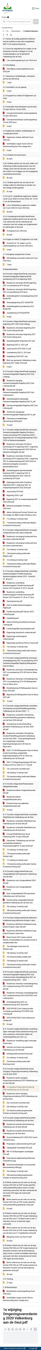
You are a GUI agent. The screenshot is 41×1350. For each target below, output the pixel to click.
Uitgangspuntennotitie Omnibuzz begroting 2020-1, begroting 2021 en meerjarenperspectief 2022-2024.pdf (17, 485)
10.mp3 (7, 425)
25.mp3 (7, 1241)
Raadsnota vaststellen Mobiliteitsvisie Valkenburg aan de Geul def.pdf (19, 822)
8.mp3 (7, 317)
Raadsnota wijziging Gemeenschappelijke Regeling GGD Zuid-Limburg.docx (18, 392)
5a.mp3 (7, 159)
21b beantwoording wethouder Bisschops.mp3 (16, 1062)
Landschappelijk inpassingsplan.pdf (19, 629)
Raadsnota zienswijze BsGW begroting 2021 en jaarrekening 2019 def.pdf (19, 284)
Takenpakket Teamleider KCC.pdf (17, 1148)
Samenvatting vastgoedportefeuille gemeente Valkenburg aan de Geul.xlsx (18, 901)
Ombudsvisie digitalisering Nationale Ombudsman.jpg (19, 1159)
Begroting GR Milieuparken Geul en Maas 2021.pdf (20, 696)
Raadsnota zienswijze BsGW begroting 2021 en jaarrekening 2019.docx (19, 290)
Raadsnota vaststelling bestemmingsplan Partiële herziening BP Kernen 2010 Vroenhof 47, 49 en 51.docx (18, 594)
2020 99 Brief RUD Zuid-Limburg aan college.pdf (19, 1019)
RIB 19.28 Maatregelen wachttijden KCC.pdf (18, 1153)
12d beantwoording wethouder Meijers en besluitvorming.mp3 (19, 565)
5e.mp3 (7, 235)
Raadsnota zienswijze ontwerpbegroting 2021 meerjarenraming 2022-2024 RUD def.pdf (20, 986)
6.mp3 (7, 250)
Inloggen (33, 1348)
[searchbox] (17, 21)
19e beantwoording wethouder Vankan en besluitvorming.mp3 (19, 966)
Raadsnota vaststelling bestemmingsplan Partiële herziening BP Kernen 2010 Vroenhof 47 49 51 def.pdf (18, 585)
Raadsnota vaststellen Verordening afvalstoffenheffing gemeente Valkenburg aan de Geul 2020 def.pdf (19, 717)
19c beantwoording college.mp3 (17, 957)
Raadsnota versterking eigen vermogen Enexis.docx (20, 1042)
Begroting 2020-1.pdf (13, 495)
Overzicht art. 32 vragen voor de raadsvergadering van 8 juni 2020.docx (18, 244)
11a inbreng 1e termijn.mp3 (15, 519)
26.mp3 (7, 1274)
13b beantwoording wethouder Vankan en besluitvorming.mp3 (19, 652)
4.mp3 (7, 126)
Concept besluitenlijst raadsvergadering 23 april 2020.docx (20, 114)
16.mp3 (7, 810)
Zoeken (4, 17)
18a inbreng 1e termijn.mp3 (15, 906)
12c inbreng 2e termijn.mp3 (15, 560)
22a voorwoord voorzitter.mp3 (16, 1103)
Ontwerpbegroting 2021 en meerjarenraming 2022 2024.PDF (15, 1003)
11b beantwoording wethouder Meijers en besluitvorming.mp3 (19, 524)
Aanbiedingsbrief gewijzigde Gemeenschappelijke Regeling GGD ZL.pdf (19, 400)
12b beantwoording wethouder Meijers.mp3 (16, 554)
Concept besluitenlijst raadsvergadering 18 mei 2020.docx (20, 121)
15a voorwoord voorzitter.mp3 (16, 769)
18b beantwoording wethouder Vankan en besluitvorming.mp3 (19, 911)
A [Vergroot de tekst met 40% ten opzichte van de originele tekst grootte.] (11, 34)
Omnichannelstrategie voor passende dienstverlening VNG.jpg (19, 1166)
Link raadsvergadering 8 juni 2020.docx (20, 60)
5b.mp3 (7, 178)
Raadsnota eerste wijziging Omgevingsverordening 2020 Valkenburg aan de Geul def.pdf (20, 1080)
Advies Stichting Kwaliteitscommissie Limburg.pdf (19, 623)
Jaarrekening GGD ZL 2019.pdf (17, 352)
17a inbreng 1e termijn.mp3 (15, 850)
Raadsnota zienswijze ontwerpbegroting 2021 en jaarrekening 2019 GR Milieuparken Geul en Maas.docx (20, 681)
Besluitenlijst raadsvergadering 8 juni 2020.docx (19, 1292)
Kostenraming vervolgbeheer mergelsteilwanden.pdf (16, 804)
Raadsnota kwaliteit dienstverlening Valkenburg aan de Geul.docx (18, 1132)
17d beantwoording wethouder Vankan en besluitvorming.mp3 (19, 865)
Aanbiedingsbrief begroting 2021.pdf (19, 341)
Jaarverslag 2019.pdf (13, 491)
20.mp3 (7, 1024)
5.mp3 (7, 150)
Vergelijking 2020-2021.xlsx (15, 356)
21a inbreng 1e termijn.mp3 (15, 1058)
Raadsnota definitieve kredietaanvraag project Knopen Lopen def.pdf (19, 925)
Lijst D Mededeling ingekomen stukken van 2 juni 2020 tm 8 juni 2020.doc (19, 206)
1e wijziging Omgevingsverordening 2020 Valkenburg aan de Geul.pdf (18, 1088)
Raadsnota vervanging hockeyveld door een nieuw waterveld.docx (20, 544)
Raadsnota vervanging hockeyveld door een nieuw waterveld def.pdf (20, 537)
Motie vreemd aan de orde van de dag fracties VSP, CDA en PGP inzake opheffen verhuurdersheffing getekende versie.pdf (19, 1202)
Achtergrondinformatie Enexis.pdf (17, 1054)
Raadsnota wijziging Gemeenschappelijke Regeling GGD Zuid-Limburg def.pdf (18, 383)
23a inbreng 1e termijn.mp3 (15, 1171)
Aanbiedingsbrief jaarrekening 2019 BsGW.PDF (18, 307)
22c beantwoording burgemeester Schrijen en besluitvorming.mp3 (17, 1111)
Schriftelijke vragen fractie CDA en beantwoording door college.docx (18, 1299)
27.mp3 (7, 1283)
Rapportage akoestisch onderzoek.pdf (19, 632)
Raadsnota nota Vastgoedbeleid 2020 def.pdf (19, 881)
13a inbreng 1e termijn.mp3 (15, 647)
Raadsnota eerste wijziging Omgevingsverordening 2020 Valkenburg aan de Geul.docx (20, 1096)
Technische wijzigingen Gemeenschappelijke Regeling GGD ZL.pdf (19, 413)
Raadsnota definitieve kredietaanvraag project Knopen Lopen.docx (19, 932)
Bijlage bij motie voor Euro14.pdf (17, 1237)
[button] (36, 21)
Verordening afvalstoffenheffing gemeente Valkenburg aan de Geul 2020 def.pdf (18, 726)
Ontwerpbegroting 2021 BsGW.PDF (18, 302)
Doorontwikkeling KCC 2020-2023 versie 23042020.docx (20, 1138)
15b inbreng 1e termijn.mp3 (15, 773)
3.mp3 (7, 102)
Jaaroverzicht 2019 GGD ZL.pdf (17, 349)
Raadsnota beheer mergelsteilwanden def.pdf (19, 791)
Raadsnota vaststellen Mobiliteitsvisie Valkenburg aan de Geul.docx (19, 828)
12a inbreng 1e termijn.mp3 (15, 549)
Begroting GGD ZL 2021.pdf (15, 345)
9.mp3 (7, 367)
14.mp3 (7, 701)
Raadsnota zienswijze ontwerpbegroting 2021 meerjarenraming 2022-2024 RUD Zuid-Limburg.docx (20, 995)
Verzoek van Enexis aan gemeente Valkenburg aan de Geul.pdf (18, 1048)
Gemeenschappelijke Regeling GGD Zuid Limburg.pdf (20, 406)
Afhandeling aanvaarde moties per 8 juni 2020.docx (20, 259)
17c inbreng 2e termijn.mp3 (15, 860)
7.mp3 (7, 265)
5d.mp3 (7, 212)
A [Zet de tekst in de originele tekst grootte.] (3, 35)
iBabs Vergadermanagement (14, 1348)
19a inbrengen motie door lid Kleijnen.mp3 (16, 947)
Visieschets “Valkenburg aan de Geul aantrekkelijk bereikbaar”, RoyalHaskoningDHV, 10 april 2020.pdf (19, 843)
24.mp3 (7, 1209)
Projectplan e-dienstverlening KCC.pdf (19, 1144)
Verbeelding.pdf (11, 618)
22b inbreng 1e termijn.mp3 (15, 1107)
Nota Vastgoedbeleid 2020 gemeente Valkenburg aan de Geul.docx (19, 894)
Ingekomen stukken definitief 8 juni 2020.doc (18, 138)
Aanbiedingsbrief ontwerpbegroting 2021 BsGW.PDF (20, 297)
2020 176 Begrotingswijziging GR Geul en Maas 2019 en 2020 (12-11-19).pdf (19, 763)
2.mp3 (7, 91)
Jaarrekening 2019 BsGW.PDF (16, 313)
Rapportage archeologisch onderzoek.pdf (15, 637)
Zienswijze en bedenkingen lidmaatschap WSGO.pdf (15, 419)
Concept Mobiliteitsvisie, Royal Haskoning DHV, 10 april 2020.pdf (16, 835)
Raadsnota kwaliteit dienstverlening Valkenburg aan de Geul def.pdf (18, 1125)
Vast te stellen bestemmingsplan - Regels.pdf (18, 606)
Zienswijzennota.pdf (12, 601)
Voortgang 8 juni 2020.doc (15, 231)
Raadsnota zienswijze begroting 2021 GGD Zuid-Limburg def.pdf (19, 329)
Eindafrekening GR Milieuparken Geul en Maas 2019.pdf (20, 689)
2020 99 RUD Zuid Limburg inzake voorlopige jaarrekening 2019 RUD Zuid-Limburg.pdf (18, 1011)
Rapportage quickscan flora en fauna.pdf (20, 643)
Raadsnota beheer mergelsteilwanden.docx (12, 798)
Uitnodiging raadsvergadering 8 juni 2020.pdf (18, 70)
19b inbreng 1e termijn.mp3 (15, 953)
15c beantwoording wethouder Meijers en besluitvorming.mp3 (19, 777)
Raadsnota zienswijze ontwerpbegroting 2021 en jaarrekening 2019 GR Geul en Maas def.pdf (20, 672)
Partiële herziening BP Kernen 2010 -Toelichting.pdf (18, 613)
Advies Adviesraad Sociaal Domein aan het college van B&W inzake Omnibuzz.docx (20, 513)
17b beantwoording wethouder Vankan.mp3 (16, 855)
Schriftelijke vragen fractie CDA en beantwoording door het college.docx (18, 145)
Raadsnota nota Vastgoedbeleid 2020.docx (17, 888)
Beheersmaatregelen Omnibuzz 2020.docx (17, 507)
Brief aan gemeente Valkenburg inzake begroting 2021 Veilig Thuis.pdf (19, 361)
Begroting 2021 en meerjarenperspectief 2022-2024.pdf (20, 500)
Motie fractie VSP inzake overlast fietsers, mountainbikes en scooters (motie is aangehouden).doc (20, 940)
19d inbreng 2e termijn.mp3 (15, 961)
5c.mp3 (7, 191)
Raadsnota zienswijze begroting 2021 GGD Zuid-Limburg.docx (19, 335)
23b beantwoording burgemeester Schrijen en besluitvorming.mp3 (17, 1176)
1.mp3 (7, 83)
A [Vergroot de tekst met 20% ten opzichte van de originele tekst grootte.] (7, 34)
